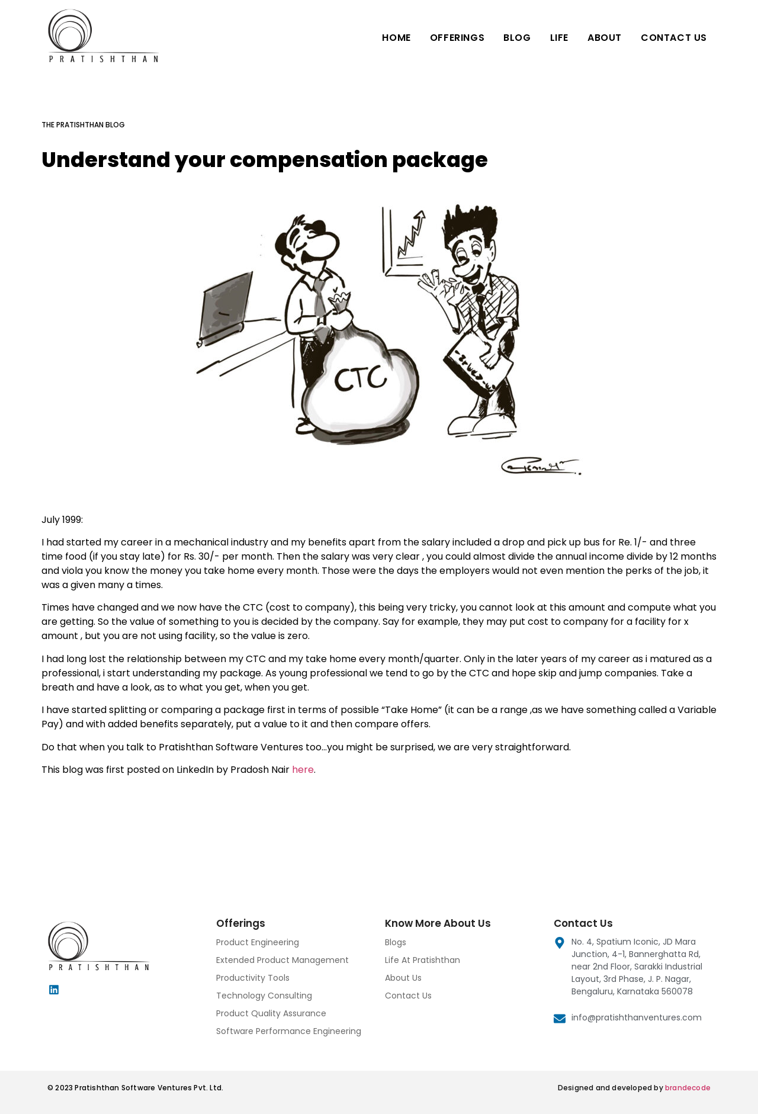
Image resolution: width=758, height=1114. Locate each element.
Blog (517, 37)
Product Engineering (257, 942)
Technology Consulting (264, 995)
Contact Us (674, 37)
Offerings (457, 37)
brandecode (688, 1088)
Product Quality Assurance (271, 1013)
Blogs (395, 942)
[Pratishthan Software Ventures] (118, 35)
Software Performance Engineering (288, 1031)
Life (559, 37)
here (303, 769)
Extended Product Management (282, 960)
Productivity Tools (253, 978)
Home (396, 37)
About (604, 37)
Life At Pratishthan (422, 960)
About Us (403, 978)
